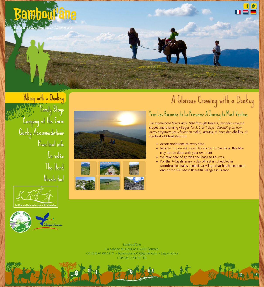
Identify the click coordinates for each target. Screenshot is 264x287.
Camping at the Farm (43, 120)
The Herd (54, 167)
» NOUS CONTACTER (132, 257)
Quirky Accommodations (41, 132)
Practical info (51, 143)
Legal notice (169, 253)
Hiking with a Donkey (43, 97)
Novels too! (54, 178)
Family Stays (52, 109)
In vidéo (56, 155)
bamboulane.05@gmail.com (137, 253)
